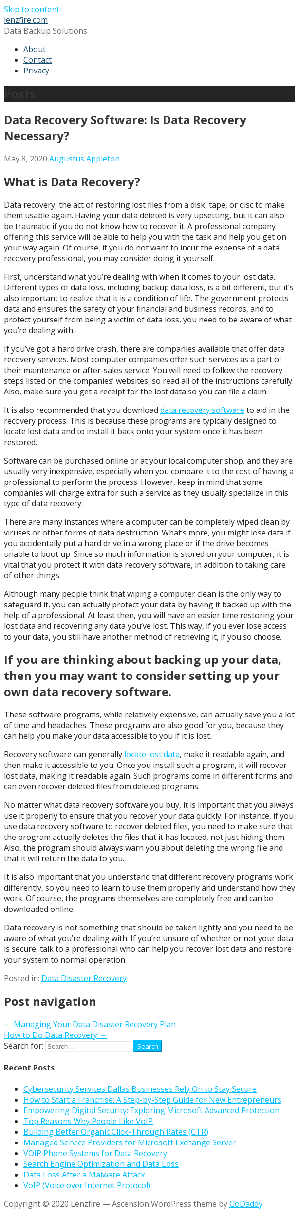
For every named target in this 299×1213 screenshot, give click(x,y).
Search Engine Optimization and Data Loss (101, 1164)
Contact (37, 59)
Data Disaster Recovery (84, 978)
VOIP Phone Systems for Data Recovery (95, 1153)
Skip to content (31, 9)
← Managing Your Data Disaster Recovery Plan (90, 1024)
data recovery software (202, 410)
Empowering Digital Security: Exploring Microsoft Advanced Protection (151, 1110)
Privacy (36, 70)
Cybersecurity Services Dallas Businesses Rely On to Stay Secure (140, 1089)
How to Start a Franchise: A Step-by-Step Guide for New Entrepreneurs (152, 1099)
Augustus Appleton (84, 158)
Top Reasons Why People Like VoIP (88, 1121)
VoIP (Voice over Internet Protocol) (86, 1185)
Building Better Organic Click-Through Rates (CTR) (115, 1131)
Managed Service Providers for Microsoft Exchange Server (129, 1142)
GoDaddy (245, 1203)
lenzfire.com (26, 20)
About (34, 49)
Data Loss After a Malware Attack (84, 1174)
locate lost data (152, 754)
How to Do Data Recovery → (55, 1035)
